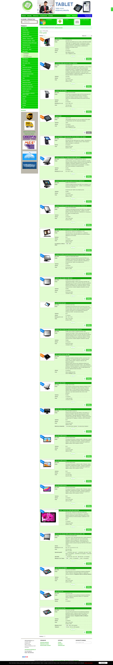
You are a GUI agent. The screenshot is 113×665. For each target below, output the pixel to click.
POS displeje (25, 60)
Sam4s (23, 98)
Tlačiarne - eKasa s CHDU (27, 38)
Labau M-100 (58, 116)
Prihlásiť (59, 642)
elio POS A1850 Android (61, 460)
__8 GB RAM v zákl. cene (83, 552)
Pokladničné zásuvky (26, 71)
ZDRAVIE (24, 96)
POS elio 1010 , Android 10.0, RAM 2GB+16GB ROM (67, 510)
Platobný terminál (26, 45)
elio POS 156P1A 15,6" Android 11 (63, 409)
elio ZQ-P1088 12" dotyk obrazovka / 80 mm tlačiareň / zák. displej (71, 136)
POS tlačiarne (25, 58)
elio (23, 107)
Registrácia (60, 643)
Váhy (23, 78)
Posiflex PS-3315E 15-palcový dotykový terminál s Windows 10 (70, 180)
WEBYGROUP (76, 660)
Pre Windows (26, 53)
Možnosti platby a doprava (45, 645)
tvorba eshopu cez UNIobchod (58, 660)
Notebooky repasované (27, 84)
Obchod (24, 15)
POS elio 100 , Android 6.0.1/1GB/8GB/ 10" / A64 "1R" (68, 229)
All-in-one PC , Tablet (26, 49)
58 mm (68, 627)
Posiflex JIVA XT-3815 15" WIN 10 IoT (64, 278)
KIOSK (23, 65)
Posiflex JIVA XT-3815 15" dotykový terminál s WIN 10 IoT (69, 329)
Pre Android (26, 55)
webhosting (67, 660)
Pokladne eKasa (25, 32)
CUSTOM (24, 101)
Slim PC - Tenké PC (26, 47)
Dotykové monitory (26, 69)
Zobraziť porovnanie (59, 27)
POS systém (25, 51)
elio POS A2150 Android (61, 485)
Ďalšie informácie (89, 663)
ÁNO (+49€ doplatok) (73, 625)
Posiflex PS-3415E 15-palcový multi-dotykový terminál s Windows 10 (71, 205)
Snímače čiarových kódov (27, 73)
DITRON (24, 103)
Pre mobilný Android (28, 56)
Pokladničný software (27, 36)
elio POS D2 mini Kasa (61, 303)
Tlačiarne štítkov (26, 76)
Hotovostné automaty (27, 67)
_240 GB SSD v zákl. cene (72, 556)
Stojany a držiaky (26, 80)
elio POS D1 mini (59, 591)
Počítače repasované (26, 88)
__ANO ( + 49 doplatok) (73, 558)
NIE (67, 243)
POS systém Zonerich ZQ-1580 (63, 354)
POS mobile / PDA (26, 63)
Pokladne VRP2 (25, 34)
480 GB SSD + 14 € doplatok (83, 556)
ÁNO (70, 243)
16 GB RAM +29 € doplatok (80, 553)
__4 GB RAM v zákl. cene (72, 552)
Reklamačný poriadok (44, 643)
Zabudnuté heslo (61, 645)
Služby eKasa (25, 30)
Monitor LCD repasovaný (27, 86)
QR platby (24, 27)
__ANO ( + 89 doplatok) (84, 558)
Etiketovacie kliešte (26, 82)
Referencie (35, 15)
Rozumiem (103, 662)
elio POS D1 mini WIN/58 (61, 568)
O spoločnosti (43, 15)
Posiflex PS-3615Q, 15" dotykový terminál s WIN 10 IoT (68, 157)
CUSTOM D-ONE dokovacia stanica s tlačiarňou (66, 63)
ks (75, 56)
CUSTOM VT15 (59, 38)
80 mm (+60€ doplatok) (74, 627)
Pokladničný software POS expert (29, 42)
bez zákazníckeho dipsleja (72, 426)
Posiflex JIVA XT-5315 (60, 383)
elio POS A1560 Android (61, 435)
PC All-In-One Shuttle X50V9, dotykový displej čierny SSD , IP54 (70, 534)
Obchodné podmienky (44, 642)
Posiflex (24, 105)
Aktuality (29, 15)
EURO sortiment (25, 91)
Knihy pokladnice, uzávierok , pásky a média (28, 94)
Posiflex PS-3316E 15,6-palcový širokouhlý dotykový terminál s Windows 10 (73, 254)
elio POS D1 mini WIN (60, 608)
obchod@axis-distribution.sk (30, 649)
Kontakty (50, 15)
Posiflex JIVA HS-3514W (61, 90)
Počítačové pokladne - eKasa (28, 40)
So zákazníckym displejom (83, 426)
